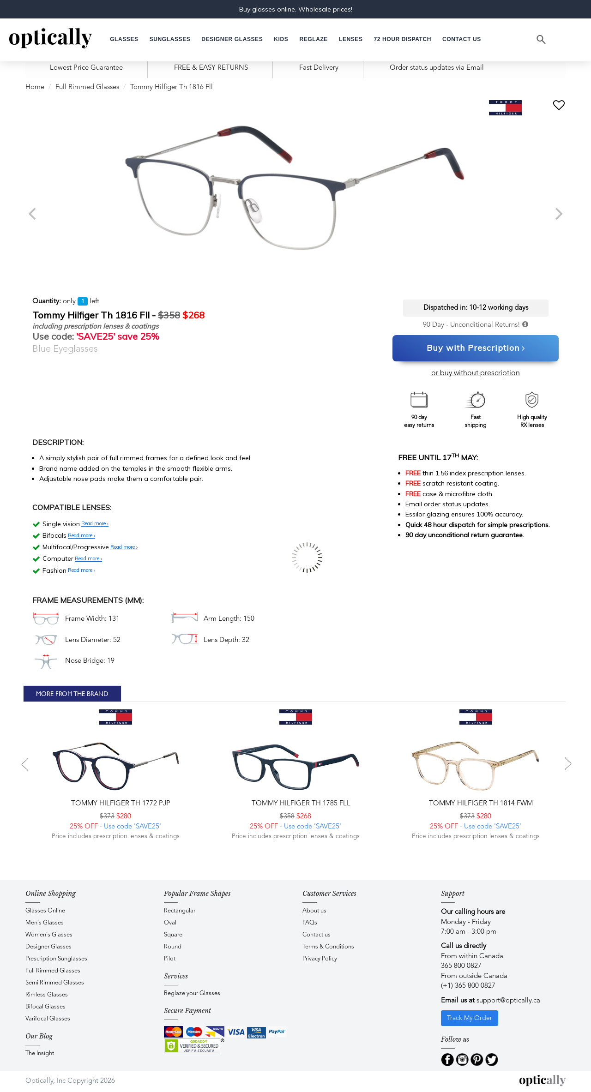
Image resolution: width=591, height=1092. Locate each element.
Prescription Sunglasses (56, 959)
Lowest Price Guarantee (86, 68)
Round (172, 947)
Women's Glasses (48, 935)
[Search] (541, 39)
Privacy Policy (319, 959)
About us (314, 911)
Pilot (169, 959)
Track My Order (469, 1018)
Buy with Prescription (476, 348)
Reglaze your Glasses (192, 993)
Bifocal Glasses (45, 1007)
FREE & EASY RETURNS (211, 68)
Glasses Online (45, 911)
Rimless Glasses (46, 995)
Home (34, 87)
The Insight (39, 1053)
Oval (170, 923)
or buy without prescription (475, 373)
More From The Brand (72, 693)
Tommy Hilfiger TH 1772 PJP (119, 803)
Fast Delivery (318, 68)
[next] (558, 214)
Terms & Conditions (328, 947)
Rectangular (179, 911)
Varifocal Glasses (47, 1019)
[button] (281, 39)
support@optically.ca (508, 1000)
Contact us (316, 935)
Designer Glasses (48, 947)
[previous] (33, 214)
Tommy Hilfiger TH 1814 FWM (480, 803)
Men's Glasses (44, 923)
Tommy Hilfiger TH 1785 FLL (300, 803)
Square (173, 935)
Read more (95, 524)
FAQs (309, 923)
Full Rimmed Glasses (87, 87)
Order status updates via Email (437, 68)
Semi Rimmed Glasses (54, 983)
